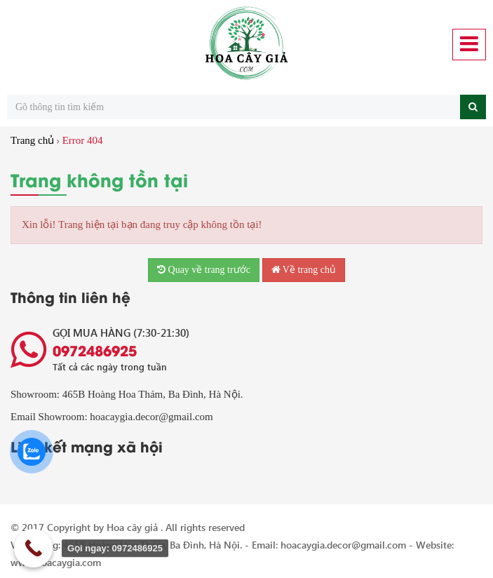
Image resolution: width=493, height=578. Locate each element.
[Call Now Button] (33, 548)
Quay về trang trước (203, 269)
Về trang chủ (303, 269)
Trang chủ (32, 140)
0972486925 (95, 350)
